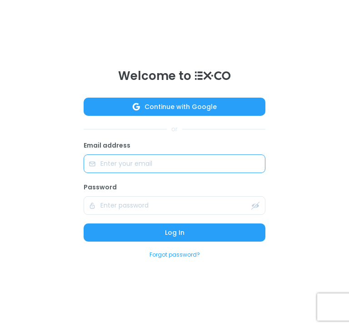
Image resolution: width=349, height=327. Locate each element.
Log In (174, 232)
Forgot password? (175, 254)
